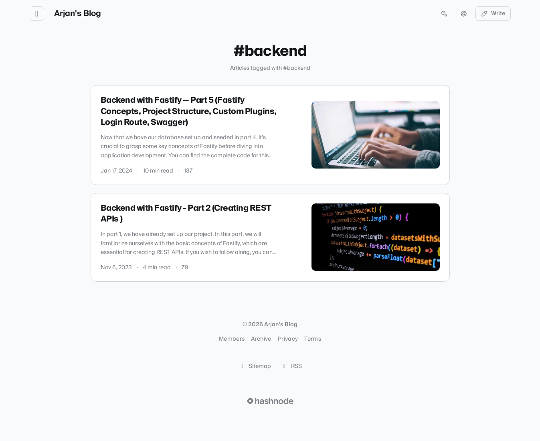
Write (493, 13)
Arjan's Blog (77, 13)
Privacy (288, 339)
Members (232, 339)
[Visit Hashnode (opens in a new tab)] (270, 401)
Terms (312, 339)
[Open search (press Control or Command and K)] (444, 13)
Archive (261, 339)
